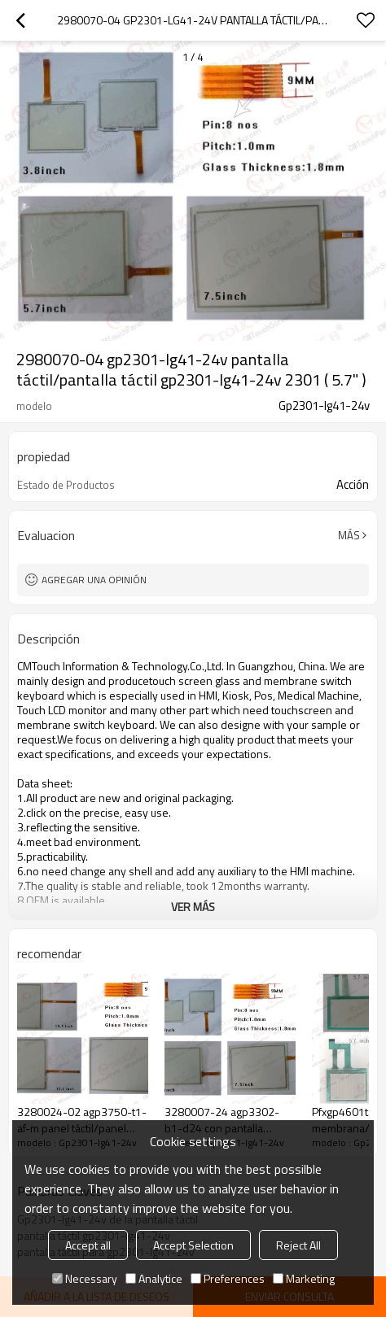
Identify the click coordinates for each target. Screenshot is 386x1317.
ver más (193, 906)
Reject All (298, 1245)
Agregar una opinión (94, 579)
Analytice (153, 1278)
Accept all (88, 1245)
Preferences (228, 1278)
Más (349, 535)
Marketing (304, 1278)
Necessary (84, 1278)
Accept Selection (193, 1245)
